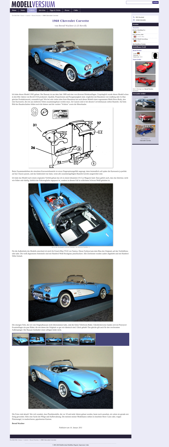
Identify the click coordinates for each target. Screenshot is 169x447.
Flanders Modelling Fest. (139, 30)
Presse (67, 10)
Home (14, 10)
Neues (23, 10)
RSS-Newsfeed (140, 17)
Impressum (82, 445)
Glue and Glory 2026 (138, 34)
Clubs (76, 10)
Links (87, 445)
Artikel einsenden (141, 20)
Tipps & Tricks (55, 10)
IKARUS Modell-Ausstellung (140, 39)
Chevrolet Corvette (145, 140)
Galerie (32, 10)
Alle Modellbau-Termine (139, 44)
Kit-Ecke (42, 10)
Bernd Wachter (36, 15)
